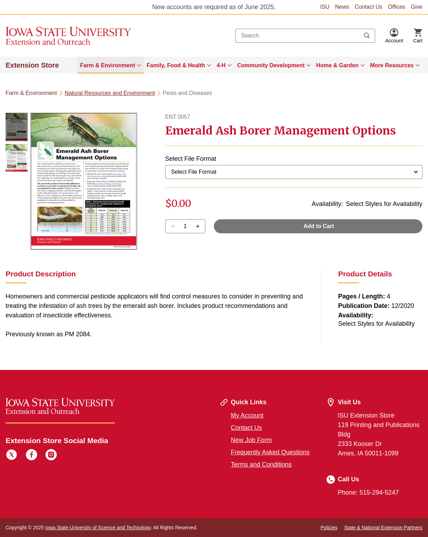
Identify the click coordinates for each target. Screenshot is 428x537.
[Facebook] (31, 455)
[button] (394, 36)
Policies (329, 527)
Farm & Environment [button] (107, 65)
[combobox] (305, 36)
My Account (247, 415)
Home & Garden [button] (337, 65)
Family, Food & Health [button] (176, 65)
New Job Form (251, 439)
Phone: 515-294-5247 (368, 492)
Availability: (327, 203)
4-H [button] (221, 65)
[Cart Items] (417, 35)
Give (416, 7)
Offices (397, 7)
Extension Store (32, 65)
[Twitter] (11, 455)
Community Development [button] (271, 65)
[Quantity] (185, 226)
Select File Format (190, 158)
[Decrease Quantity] (200, 226)
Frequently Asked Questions (270, 452)
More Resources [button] (392, 65)
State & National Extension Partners (383, 527)
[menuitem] (110, 65)
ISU (325, 7)
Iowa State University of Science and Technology (97, 527)
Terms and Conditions (261, 464)
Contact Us (368, 7)
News (342, 7)
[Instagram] (51, 455)
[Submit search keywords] (367, 35)
